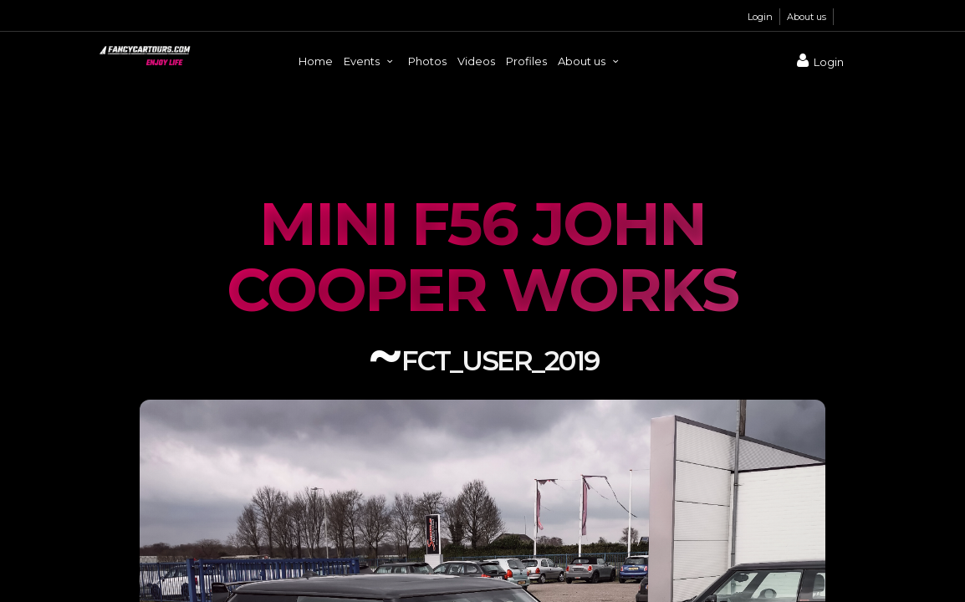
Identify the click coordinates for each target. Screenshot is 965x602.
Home (316, 61)
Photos (427, 61)
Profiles (526, 61)
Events (370, 61)
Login (760, 17)
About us (806, 17)
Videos (476, 61)
